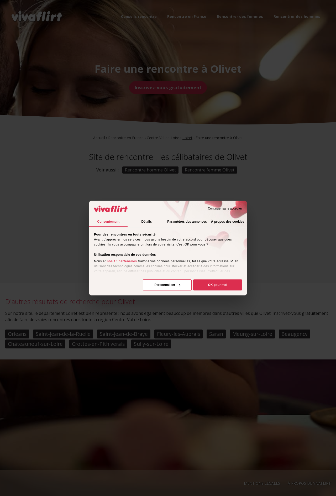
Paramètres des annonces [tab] (187, 221)
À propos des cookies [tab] (227, 221)
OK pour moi (217, 285)
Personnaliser (167, 285)
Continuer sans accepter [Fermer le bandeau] (225, 209)
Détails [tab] (146, 221)
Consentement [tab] (108, 221)
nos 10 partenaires (122, 261)
